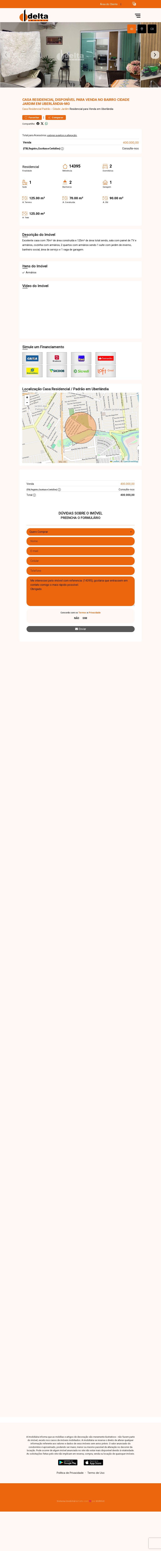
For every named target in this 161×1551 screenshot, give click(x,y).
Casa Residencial (31, 131)
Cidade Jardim (61, 131)
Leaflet (114, 484)
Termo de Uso (95, 1495)
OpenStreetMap (130, 484)
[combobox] (81, 554)
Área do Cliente (109, 4)
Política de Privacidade (70, 1495)
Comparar (55, 140)
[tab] (131, 28)
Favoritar (32, 140)
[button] (134, 3)
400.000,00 (131, 165)
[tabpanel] (80, 66)
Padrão (46, 131)
